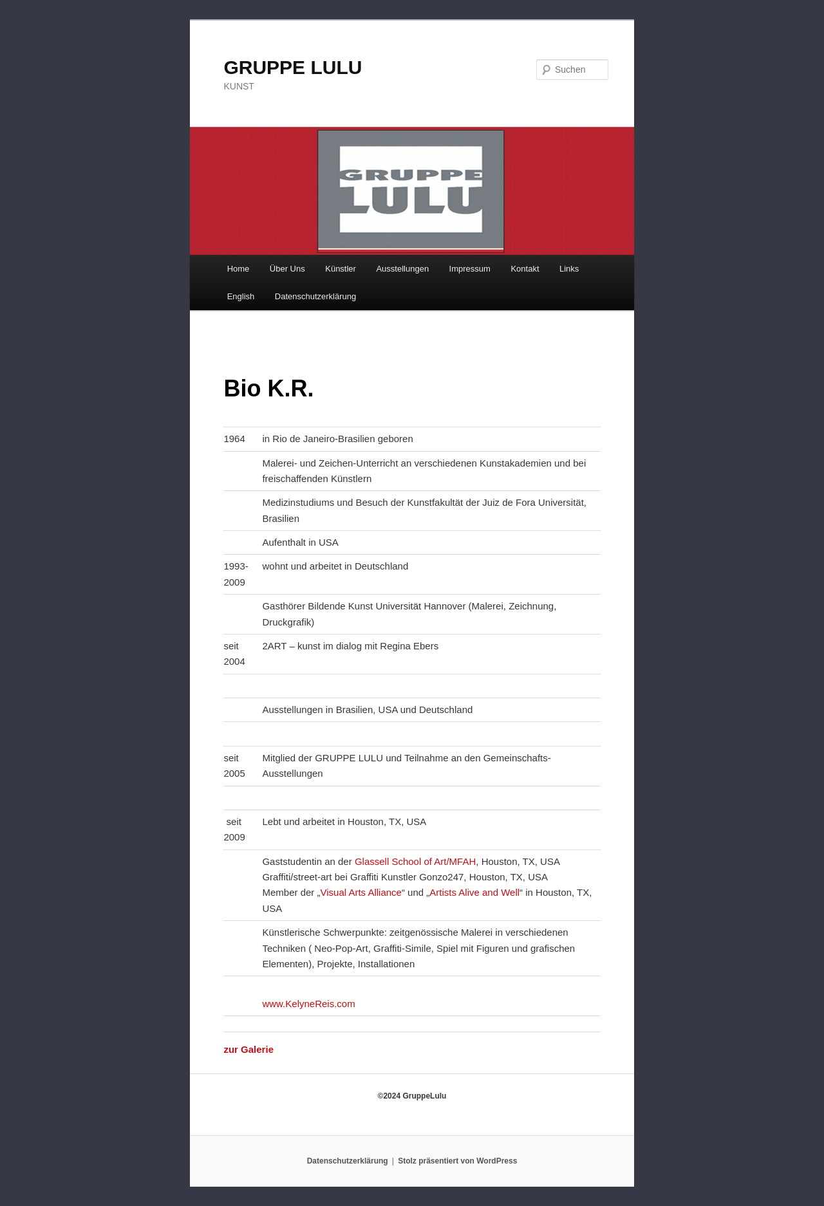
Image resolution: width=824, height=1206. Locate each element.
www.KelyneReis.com (308, 1003)
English (241, 296)
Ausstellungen (402, 269)
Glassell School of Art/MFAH (415, 861)
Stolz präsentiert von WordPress (457, 1160)
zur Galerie (248, 1049)
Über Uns (287, 269)
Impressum (470, 269)
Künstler (340, 269)
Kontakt (524, 269)
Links (569, 269)
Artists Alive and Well (474, 892)
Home (238, 269)
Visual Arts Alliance (360, 892)
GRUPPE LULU (292, 67)
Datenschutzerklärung (315, 296)
